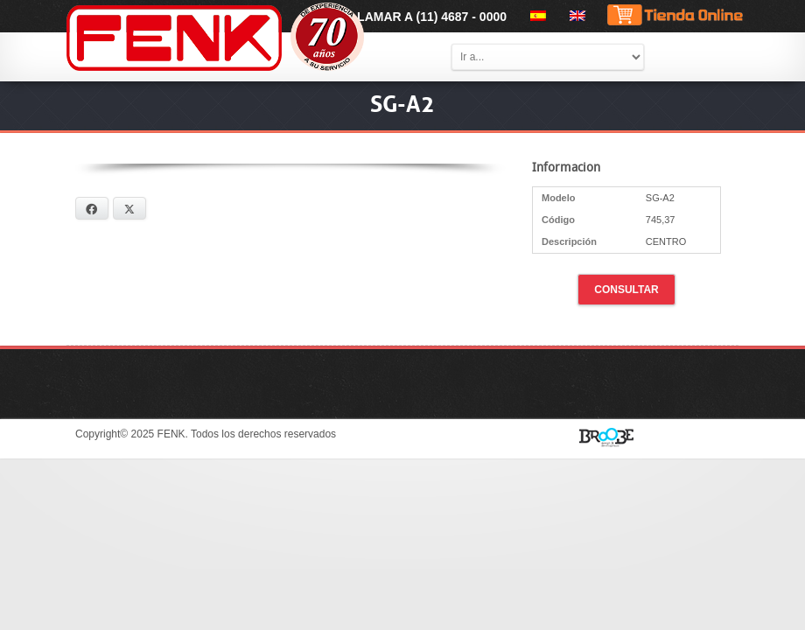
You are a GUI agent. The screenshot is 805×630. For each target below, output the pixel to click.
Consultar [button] (626, 290)
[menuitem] (535, 15)
